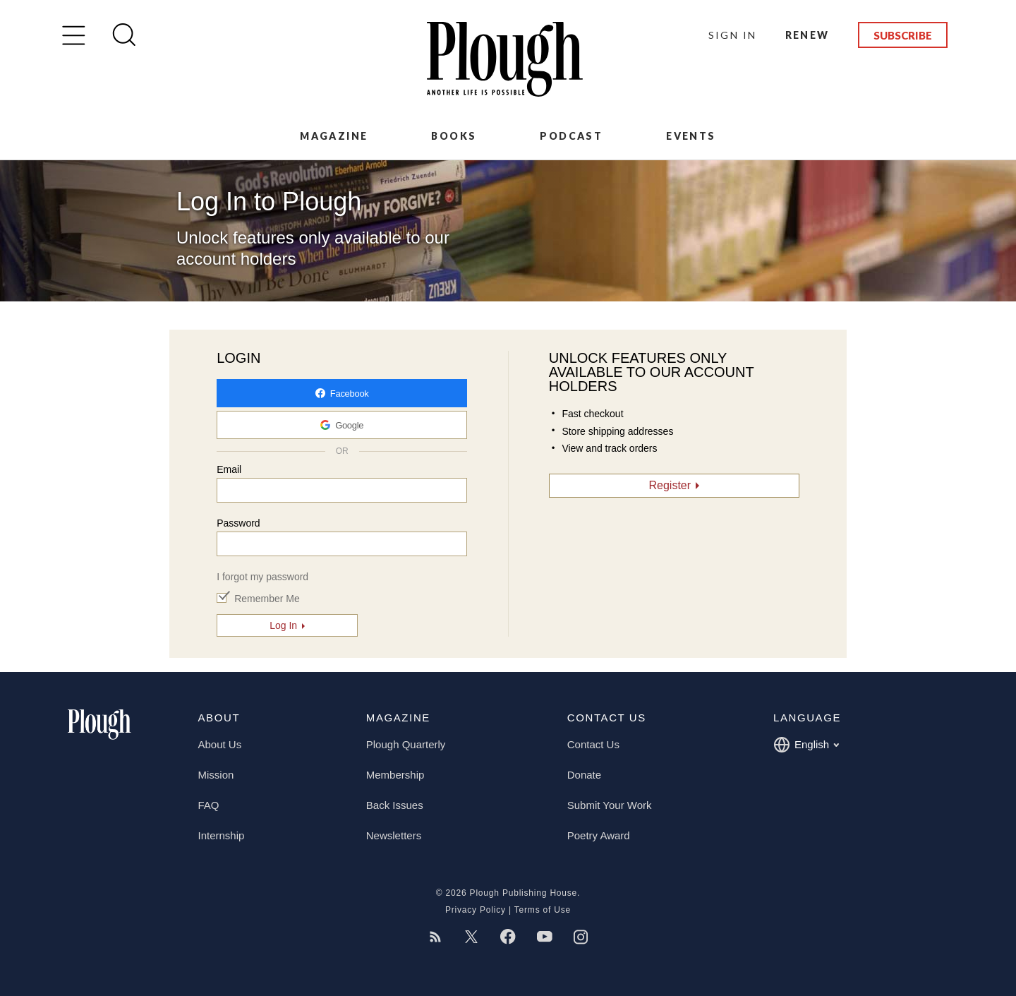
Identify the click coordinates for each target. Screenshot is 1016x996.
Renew (807, 35)
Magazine (334, 136)
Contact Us (593, 744)
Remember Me (267, 598)
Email (229, 469)
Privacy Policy (475, 910)
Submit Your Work (609, 805)
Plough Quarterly (406, 744)
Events (690, 136)
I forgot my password (262, 576)
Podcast (571, 136)
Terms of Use (542, 910)
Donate (584, 775)
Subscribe (902, 35)
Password (238, 523)
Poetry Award (598, 835)
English (806, 744)
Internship (221, 835)
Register (670, 485)
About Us (220, 744)
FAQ (208, 805)
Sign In (732, 35)
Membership (395, 775)
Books (453, 136)
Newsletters (393, 835)
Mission (216, 775)
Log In (283, 625)
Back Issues (394, 805)
